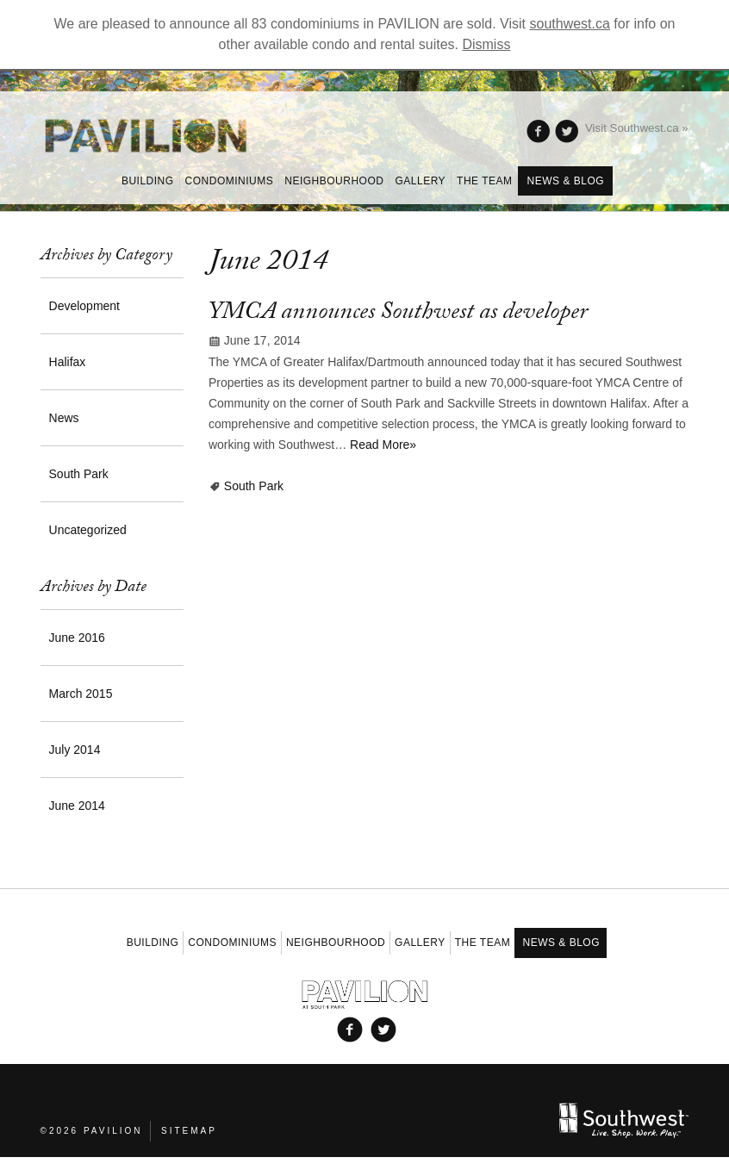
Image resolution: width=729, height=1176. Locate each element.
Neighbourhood (333, 181)
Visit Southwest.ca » (636, 127)
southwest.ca (570, 23)
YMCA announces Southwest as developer (398, 314)
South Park (254, 486)
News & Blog (566, 181)
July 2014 (75, 749)
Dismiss (486, 44)
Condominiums (229, 181)
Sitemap (189, 1129)
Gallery (420, 181)
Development (85, 306)
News (64, 418)
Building (148, 181)
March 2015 (81, 693)
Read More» (383, 444)
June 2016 (77, 637)
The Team (484, 181)
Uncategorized (88, 530)
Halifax (67, 362)
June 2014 (77, 805)
